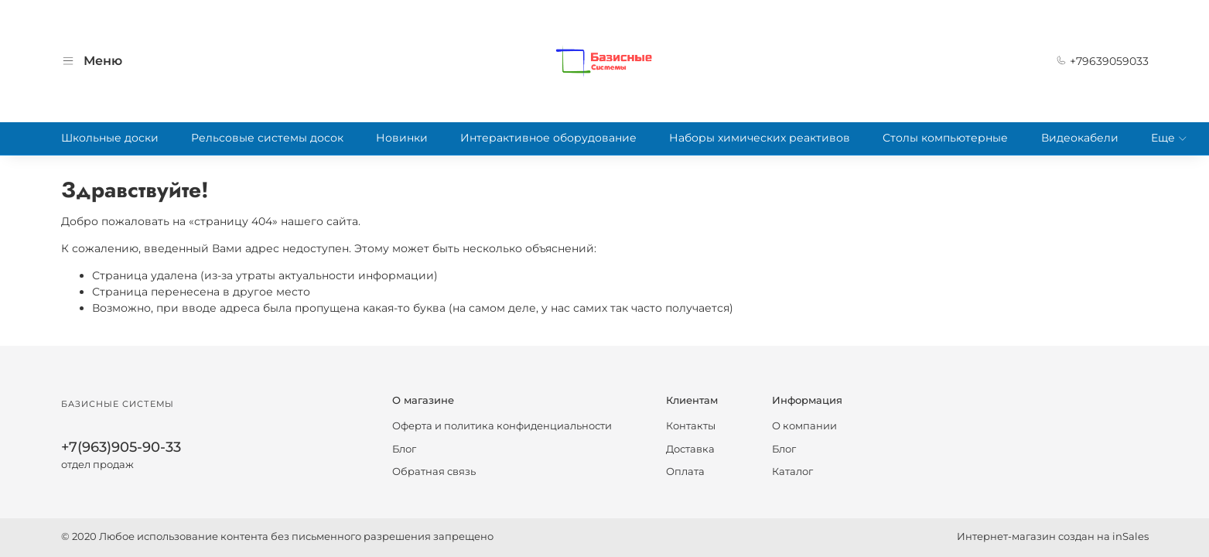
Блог (404, 449)
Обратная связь (434, 471)
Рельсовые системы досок (267, 138)
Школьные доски (110, 138)
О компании (804, 426)
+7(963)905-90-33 (121, 447)
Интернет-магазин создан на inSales (1053, 536)
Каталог (792, 471)
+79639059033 (1102, 61)
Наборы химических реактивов (759, 138)
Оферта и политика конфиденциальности (502, 426)
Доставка (690, 449)
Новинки (402, 138)
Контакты (690, 426)
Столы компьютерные (945, 138)
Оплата (685, 471)
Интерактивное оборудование (548, 138)
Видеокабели (1079, 138)
